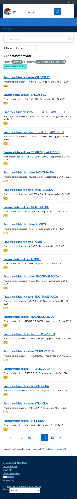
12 (44, 437)
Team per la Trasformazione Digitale (24, 486)
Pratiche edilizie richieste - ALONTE (24, 242)
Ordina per (8, 47)
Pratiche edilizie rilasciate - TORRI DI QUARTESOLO (34, 112)
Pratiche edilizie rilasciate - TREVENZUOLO (29, 334)
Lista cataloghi (10, 466)
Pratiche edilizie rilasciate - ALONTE (24, 224)
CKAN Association (11, 473)
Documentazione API (57, 449)
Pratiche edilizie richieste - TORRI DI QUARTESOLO (33, 132)
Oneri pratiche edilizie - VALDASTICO (24, 94)
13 (52, 437)
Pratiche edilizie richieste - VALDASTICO (27, 77)
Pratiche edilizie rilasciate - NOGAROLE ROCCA (31, 276)
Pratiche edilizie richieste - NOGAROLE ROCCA (30, 296)
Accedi (70, 2)
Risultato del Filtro (15, 66)
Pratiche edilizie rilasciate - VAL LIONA (26, 386)
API (43, 449)
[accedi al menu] (67, 11)
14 (60, 437)
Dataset (8, 28)
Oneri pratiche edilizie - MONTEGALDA (26, 207)
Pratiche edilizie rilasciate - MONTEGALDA (28, 172)
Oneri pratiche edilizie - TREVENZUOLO (26, 369)
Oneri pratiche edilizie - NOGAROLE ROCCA (28, 317)
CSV (5, 86)
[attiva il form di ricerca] (57, 11)
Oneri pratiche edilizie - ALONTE (22, 259)
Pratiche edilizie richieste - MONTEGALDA (28, 190)
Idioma (5, 489)
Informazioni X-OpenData (15, 463)
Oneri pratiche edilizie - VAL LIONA (23, 421)
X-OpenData (29, 12)
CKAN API (7, 470)
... (22, 437)
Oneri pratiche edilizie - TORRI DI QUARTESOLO (31, 152)
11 (37, 437)
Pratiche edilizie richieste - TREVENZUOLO (28, 351)
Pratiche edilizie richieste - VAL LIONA (25, 403)
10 (29, 437)
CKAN (7, 483)
